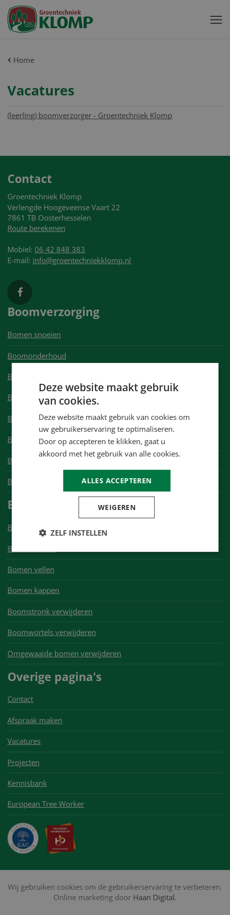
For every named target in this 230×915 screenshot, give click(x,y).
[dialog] (115, 457)
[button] (73, 532)
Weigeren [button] (117, 507)
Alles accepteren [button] (116, 480)
